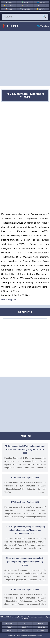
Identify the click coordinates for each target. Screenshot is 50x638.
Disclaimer (41, 627)
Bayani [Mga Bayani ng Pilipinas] (40, 623)
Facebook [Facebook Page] (40, 630)
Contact (25, 627)
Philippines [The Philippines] (9, 623)
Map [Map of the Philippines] (25, 623)
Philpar (12, 26)
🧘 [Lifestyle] (41, 5)
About (9, 627)
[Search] (25, 17)
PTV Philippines (8, 300)
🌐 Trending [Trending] (43, 26)
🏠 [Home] (8, 2)
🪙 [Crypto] (41, 9)
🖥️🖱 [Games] (25, 9)
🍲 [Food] (25, 5)
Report (25, 630)
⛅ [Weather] (9, 5)
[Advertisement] (25, 58)
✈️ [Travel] (41, 2)
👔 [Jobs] (9, 9)
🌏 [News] (25, 2)
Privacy (9, 630)
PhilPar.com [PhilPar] (11, 635)
